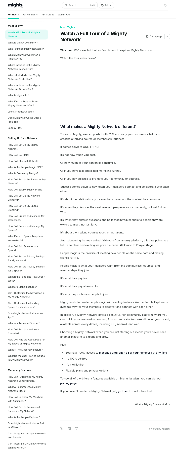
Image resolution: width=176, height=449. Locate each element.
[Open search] (80, 5)
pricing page (68, 383)
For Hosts (13, 16)
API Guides (48, 16)
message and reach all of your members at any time (133, 352)
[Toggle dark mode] (165, 5)
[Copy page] (154, 36)
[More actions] (167, 36)
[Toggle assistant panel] (106, 5)
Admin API (64, 16)
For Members (30, 16)
